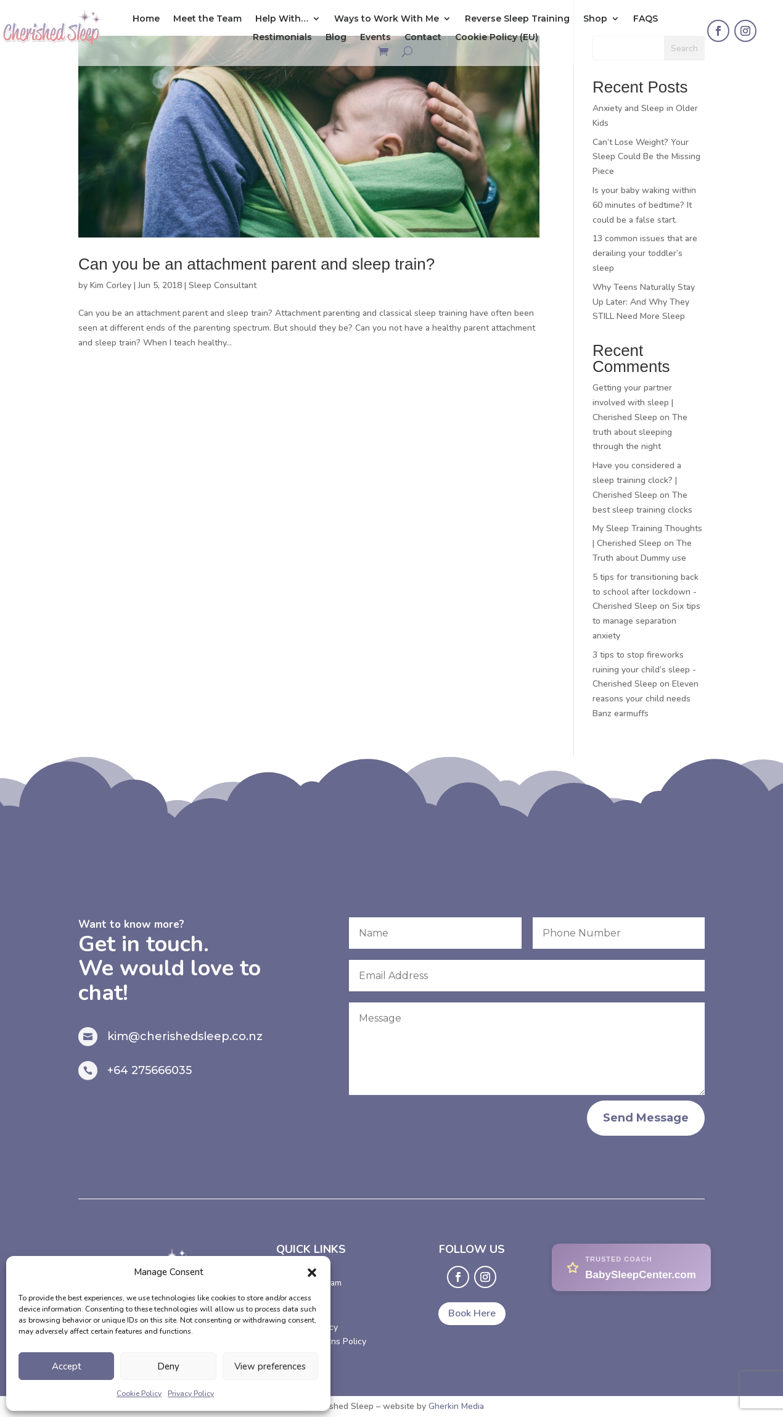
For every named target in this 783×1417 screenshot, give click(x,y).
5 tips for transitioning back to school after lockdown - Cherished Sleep (645, 592)
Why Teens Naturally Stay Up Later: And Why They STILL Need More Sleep (643, 302)
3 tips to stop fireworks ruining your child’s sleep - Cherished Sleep (644, 669)
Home (146, 19)
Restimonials (282, 38)
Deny (168, 1366)
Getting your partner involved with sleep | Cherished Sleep (632, 402)
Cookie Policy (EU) (496, 38)
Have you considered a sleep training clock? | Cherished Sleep (636, 480)
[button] (312, 1272)
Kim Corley (110, 285)
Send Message (646, 1118)
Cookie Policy (139, 1393)
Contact (422, 38)
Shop (595, 19)
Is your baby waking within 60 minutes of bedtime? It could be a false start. (644, 205)
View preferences (270, 1366)
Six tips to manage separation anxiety (646, 621)
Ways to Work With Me (386, 19)
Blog (336, 38)
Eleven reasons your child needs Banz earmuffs (645, 698)
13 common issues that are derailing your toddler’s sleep (644, 253)
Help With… (281, 19)
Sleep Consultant (222, 285)
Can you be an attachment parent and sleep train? (256, 264)
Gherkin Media (456, 1406)
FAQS (645, 19)
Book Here (472, 1313)
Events (375, 38)
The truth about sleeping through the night (639, 432)
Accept (66, 1366)
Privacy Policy (191, 1393)
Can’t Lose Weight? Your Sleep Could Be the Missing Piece (646, 157)
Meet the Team (207, 19)
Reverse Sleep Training (517, 19)
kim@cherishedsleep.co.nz (185, 1036)
